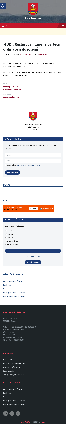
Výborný (10, 234)
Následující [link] (7, 94)
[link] (3, 6)
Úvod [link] (5, 32)
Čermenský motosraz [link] (12, 97)
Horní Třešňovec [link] (33, 18)
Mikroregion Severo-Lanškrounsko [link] (14, 293)
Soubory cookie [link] (8, 371)
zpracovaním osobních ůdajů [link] (28, 165)
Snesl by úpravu (13, 241)
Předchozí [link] (7, 84)
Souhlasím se (22, 165)
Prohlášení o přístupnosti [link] (11, 367)
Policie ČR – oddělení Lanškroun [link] (14, 296)
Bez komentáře (13, 244)
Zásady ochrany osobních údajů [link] (13, 375)
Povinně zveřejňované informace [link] (14, 363)
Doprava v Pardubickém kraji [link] (12, 281)
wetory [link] (43, 422)
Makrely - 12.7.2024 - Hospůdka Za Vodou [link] (12, 87)
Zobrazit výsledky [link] (33, 256)
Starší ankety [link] (33, 262)
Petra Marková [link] (25, 54)
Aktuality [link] (14, 32)
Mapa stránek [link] (7, 359)
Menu (33, 25)
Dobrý (9, 231)
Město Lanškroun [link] (9, 289)
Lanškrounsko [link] (8, 285)
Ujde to (10, 238)
